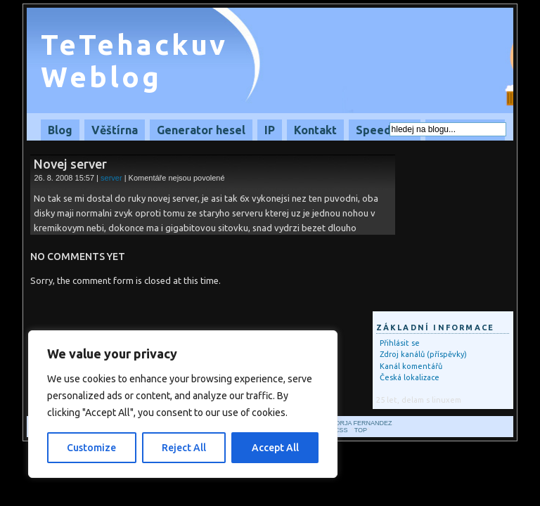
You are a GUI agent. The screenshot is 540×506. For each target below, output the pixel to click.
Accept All (275, 447)
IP (269, 130)
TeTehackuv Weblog (134, 61)
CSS (341, 430)
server (111, 178)
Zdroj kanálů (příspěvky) (423, 354)
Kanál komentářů (411, 366)
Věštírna (114, 130)
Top (360, 430)
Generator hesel (201, 130)
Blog (60, 130)
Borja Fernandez (361, 423)
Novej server (70, 164)
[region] (183, 404)
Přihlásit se (400, 343)
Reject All (184, 447)
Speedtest (384, 130)
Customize (91, 447)
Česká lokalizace (409, 377)
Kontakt (315, 130)
